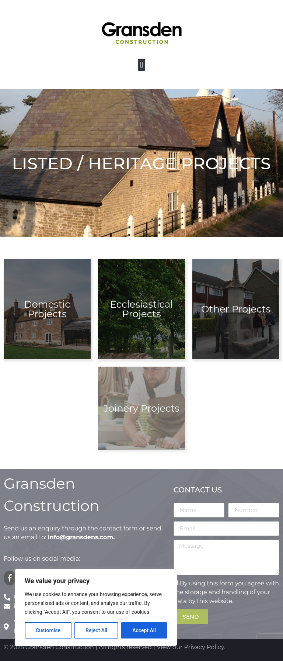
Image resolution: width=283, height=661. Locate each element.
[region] (96, 607)
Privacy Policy (204, 647)
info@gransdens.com (80, 537)
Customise (48, 630)
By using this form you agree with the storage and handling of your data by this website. (226, 591)
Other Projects (235, 309)
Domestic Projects (47, 309)
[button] (141, 65)
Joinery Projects (141, 408)
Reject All (96, 630)
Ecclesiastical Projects (141, 309)
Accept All (144, 630)
